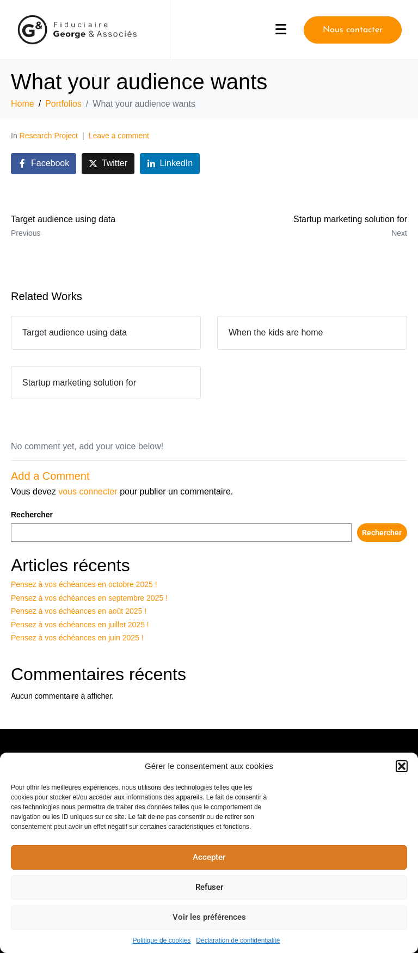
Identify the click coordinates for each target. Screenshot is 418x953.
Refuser (209, 887)
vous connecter (88, 491)
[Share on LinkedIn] (170, 163)
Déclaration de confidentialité (238, 940)
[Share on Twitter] (108, 163)
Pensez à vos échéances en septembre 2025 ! (89, 598)
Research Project (49, 135)
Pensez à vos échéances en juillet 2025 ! (80, 624)
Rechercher (32, 514)
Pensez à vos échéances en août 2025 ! (78, 611)
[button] (401, 766)
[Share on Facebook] (43, 163)
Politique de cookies (162, 940)
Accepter (209, 857)
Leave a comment (119, 135)
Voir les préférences (209, 917)
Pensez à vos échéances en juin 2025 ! (77, 637)
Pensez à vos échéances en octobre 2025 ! (84, 584)
